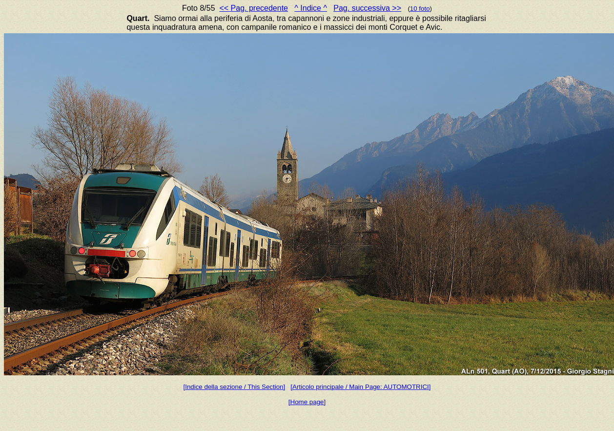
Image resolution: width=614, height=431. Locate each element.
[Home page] (307, 402)
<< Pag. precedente (253, 8)
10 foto (420, 8)
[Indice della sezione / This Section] (235, 386)
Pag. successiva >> (367, 8)
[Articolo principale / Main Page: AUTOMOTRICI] (360, 386)
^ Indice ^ (310, 8)
